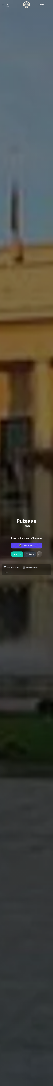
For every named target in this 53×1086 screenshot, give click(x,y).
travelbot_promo (28, 545)
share (41, 5)
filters (30, 554)
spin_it (17, 554)
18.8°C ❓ (7, 573)
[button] (3, 4)
